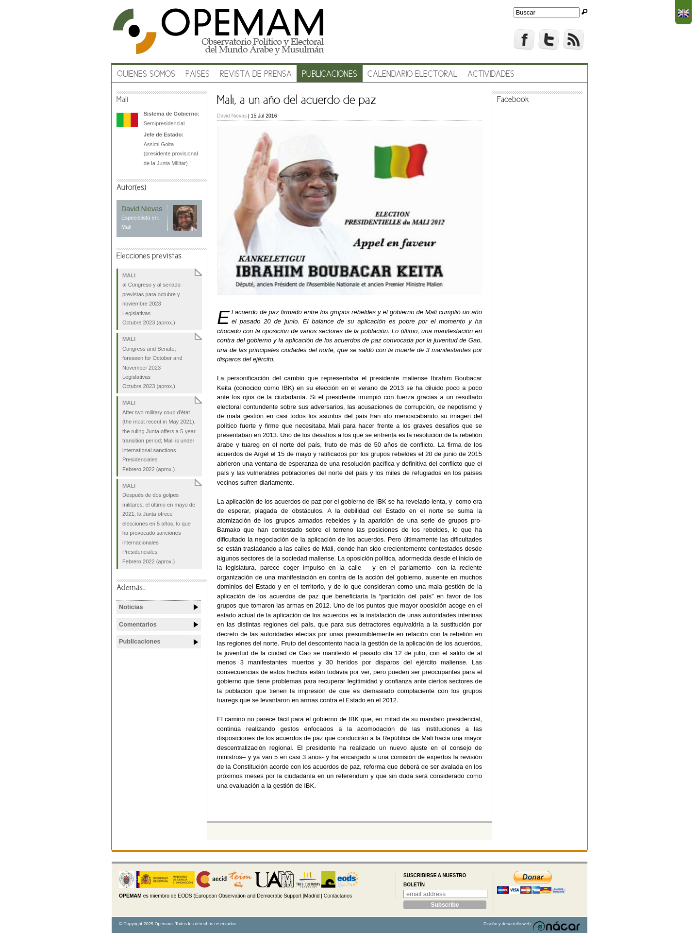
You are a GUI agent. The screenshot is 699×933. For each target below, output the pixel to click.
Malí (122, 100)
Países (197, 74)
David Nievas (232, 116)
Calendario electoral (412, 74)
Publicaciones (329, 74)
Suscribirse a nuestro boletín (434, 880)
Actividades (491, 74)
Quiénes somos (146, 74)
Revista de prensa (256, 74)
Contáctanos (338, 896)
